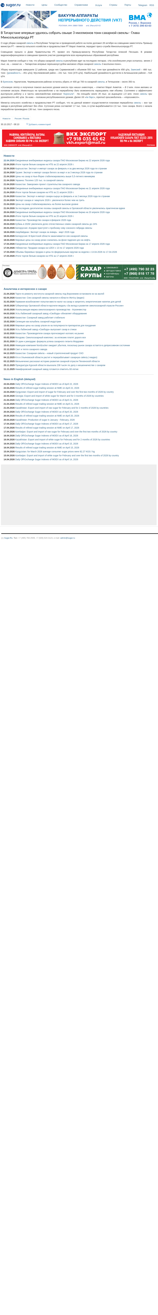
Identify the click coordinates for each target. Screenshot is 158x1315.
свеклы (30, 43)
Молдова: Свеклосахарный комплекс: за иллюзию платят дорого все (50, 337)
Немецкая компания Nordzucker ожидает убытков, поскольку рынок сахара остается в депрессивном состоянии (72, 345)
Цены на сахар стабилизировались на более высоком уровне (46, 204)
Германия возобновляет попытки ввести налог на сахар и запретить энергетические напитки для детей (68, 301)
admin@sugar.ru (67, 538)
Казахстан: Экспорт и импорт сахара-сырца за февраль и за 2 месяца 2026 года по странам (62, 196)
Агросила (68, 94)
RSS (151, 5)
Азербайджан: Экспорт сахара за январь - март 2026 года (44, 232)
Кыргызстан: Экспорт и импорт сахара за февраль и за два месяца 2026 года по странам (61, 168)
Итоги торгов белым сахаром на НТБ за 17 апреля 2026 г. (44, 256)
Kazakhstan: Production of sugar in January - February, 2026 (45, 420)
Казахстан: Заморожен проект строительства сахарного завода (47, 184)
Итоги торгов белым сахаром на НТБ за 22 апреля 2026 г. (44, 164)
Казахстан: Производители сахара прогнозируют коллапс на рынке (49, 333)
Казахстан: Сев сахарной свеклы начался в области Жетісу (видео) (49, 297)
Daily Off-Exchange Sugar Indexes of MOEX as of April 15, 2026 (46, 443)
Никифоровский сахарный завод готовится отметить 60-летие (46, 369)
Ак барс (90, 97)
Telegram (142, 5)
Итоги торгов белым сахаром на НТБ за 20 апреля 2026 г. (44, 216)
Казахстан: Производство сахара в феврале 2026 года (43, 220)
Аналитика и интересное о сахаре (25, 288)
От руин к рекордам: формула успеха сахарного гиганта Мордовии (49, 341)
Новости (33, 5)
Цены (47, 5)
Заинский (135, 69)
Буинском (8, 81)
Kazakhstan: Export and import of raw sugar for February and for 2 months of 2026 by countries (61, 408)
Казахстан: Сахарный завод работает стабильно (40, 317)
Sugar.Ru (8, 538)
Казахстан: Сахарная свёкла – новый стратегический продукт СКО (49, 353)
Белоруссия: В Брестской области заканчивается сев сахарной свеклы (51, 236)
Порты (130, 5)
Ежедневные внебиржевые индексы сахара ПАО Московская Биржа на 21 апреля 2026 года (62, 188)
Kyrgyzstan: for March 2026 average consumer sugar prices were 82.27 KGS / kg (55, 451)
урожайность (14, 73)
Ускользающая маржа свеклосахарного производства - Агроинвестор (50, 309)
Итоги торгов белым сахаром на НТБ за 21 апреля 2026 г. (44, 192)
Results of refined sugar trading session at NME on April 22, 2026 (47, 388)
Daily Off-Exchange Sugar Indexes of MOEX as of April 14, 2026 (46, 459)
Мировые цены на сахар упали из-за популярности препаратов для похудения (55, 325)
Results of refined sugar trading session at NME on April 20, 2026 (47, 415)
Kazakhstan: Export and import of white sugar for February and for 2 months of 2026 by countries (62, 439)
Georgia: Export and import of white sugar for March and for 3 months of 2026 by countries (59, 396)
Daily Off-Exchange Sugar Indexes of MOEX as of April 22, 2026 (46, 384)
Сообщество (63, 5)
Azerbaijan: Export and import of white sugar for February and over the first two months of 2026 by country (67, 455)
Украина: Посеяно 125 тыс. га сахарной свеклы (39, 180)
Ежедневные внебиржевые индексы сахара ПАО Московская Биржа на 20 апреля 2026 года (62, 212)
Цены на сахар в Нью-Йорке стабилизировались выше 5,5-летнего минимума (55, 176)
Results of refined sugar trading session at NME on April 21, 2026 (47, 404)
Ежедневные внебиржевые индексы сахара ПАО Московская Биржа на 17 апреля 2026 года (62, 244)
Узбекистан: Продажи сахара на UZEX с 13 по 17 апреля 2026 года (49, 248)
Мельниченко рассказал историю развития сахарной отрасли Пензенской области (57, 361)
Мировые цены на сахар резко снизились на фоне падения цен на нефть (52, 240)
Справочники (84, 5)
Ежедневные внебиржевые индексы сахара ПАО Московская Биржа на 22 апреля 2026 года (62, 160)
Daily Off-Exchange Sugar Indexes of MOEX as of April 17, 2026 (46, 424)
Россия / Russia (22, 118)
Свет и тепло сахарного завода (31, 349)
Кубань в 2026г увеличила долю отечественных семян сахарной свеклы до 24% (56, 224)
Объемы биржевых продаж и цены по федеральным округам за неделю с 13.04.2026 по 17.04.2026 (66, 252)
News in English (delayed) (19, 379)
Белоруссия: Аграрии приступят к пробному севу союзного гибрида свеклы (53, 228)
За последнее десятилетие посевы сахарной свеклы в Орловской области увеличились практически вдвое (70, 208)
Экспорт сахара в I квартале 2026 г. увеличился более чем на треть (49, 200)
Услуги (98, 5)
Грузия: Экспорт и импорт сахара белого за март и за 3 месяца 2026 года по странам (58, 172)
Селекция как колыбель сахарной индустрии (38, 321)
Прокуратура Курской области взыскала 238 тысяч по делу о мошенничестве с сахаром (60, 365)
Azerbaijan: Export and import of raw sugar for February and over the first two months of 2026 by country (66, 431)
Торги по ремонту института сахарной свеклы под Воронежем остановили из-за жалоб (59, 294)
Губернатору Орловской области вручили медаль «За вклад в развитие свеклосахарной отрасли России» (69, 305)
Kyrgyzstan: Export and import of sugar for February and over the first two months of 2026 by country (64, 392)
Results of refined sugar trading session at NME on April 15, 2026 (47, 447)
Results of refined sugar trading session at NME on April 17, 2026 (47, 427)
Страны (116, 5)
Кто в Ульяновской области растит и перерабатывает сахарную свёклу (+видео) (56, 357)
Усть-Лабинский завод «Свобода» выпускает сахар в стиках (46, 329)
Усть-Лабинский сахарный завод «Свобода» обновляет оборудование (51, 313)
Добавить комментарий (40, 124)
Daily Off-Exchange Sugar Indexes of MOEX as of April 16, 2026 (46, 435)
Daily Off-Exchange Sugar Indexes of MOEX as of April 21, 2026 (46, 400)
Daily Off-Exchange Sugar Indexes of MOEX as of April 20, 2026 (46, 412)
